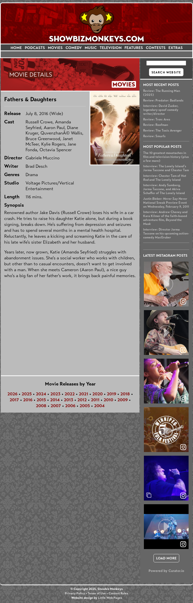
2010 (108, 399)
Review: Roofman (155, 125)
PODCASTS (35, 47)
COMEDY (74, 47)
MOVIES (55, 47)
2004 (99, 405)
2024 (41, 394)
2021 (83, 394)
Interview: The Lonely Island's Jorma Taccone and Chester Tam (166, 168)
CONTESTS (155, 47)
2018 (125, 394)
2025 (27, 394)
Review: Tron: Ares (156, 119)
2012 (82, 399)
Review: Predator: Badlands (163, 100)
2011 (95, 399)
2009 (122, 399)
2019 (111, 394)
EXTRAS (175, 47)
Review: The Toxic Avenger (162, 131)
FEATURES (133, 47)
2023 (55, 394)
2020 (97, 394)
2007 (56, 405)
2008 (41, 405)
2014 (55, 399)
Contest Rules (118, 593)
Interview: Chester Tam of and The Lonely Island (164, 178)
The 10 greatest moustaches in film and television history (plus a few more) (166, 157)
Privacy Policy (75, 593)
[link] (183, 496)
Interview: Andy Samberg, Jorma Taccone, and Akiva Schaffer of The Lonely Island (164, 189)
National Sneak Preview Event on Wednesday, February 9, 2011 (166, 203)
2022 (70, 394)
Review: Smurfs (154, 136)
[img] (166, 478)
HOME (16, 47)
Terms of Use (97, 593)
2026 (12, 394)
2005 (85, 405)
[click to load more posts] (166, 558)
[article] (166, 284)
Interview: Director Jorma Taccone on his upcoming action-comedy (166, 233)
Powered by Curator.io (166, 571)
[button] (166, 284)
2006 (70, 405)
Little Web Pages (110, 598)
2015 (41, 399)
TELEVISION (111, 47)
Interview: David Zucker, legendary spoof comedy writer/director (161, 110)
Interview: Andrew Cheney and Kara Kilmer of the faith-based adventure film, (165, 218)
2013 (68, 399)
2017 (14, 399)
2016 (27, 399)
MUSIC (91, 47)
